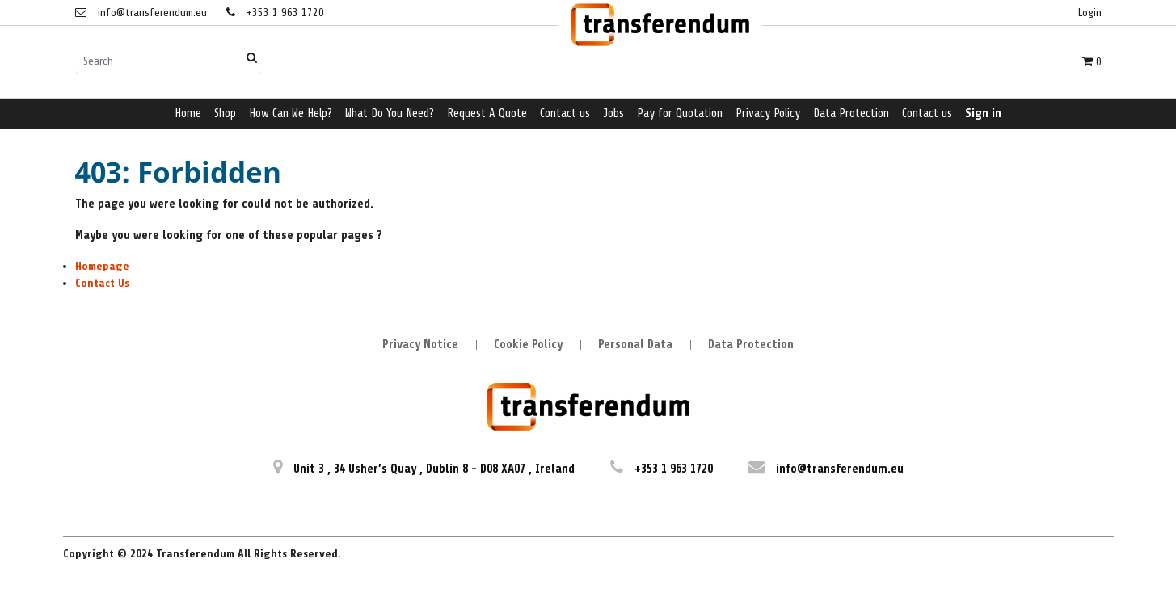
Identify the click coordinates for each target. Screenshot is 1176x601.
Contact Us (102, 283)
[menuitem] (188, 114)
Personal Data (635, 344)
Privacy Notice (420, 344)
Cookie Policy (528, 344)
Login (1090, 12)
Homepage (102, 266)
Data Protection (751, 344)
